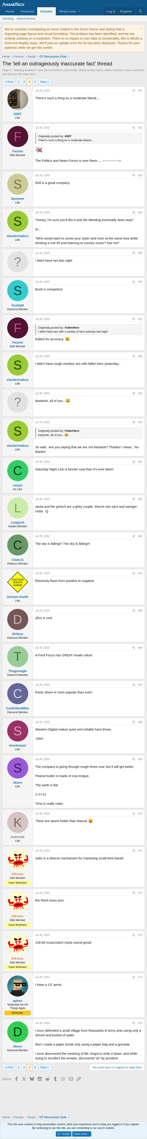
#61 (140, 461)
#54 (140, 212)
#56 (140, 281)
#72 (140, 892)
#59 (140, 393)
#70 (140, 813)
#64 (140, 573)
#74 (140, 977)
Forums (46, 11)
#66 (140, 647)
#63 (140, 536)
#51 (140, 90)
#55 (140, 253)
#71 (140, 850)
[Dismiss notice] (140, 29)
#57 (140, 319)
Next (43, 81)
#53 (140, 175)
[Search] (140, 11)
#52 (140, 127)
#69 (140, 759)
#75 (140, 1023)
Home (9, 11)
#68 (140, 722)
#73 (140, 935)
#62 (140, 499)
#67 (140, 684)
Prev (10, 81)
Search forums (26, 18)
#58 (140, 356)
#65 (140, 610)
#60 (140, 422)
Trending (7, 18)
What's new (67, 11)
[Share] (133, 90)
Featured (27, 11)
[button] (79, 11)
